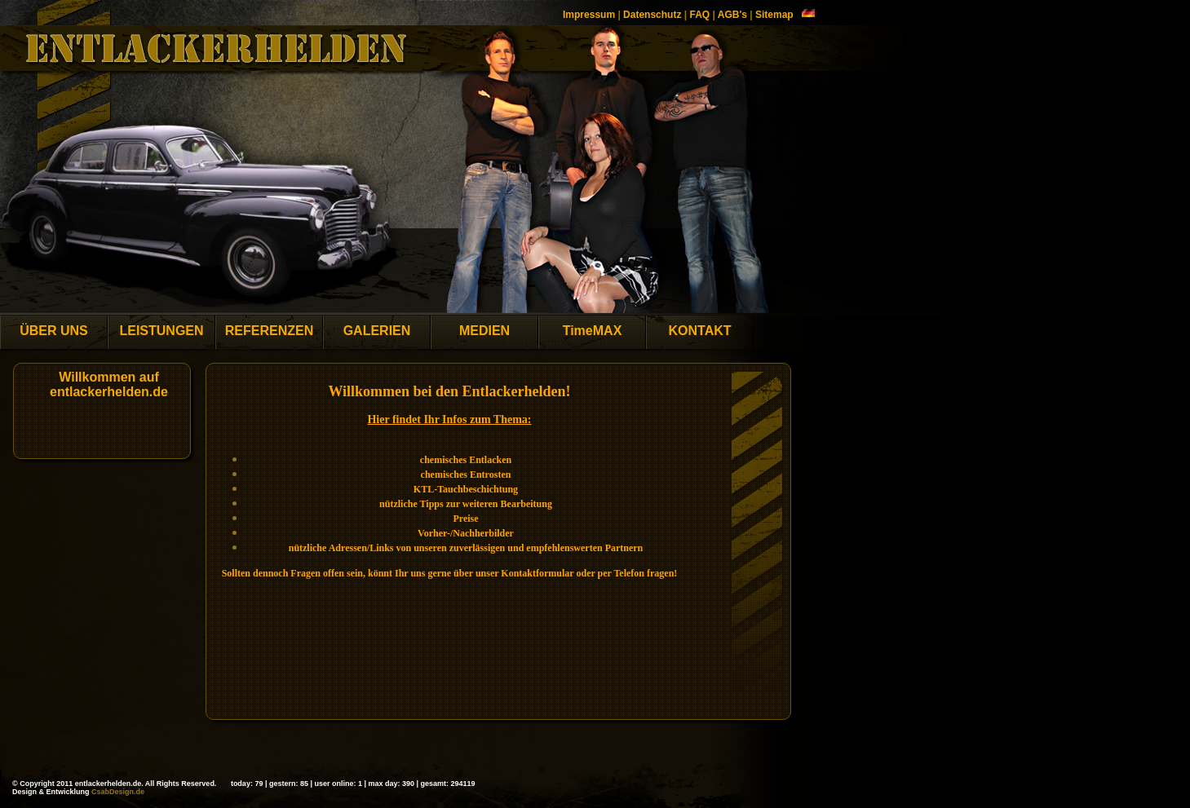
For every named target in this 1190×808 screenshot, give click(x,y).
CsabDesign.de (117, 792)
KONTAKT (699, 331)
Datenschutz (652, 14)
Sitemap (774, 14)
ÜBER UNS (54, 331)
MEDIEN (484, 331)
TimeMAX (592, 331)
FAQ (699, 14)
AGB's (732, 14)
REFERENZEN (269, 331)
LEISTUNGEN (161, 331)
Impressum (589, 14)
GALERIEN (377, 331)
